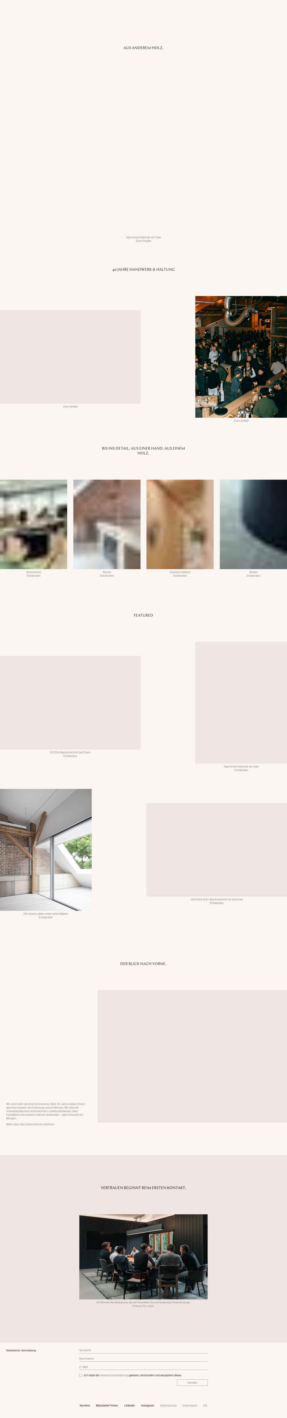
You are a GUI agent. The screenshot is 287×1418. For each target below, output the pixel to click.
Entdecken (33, 579)
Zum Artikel (70, 409)
